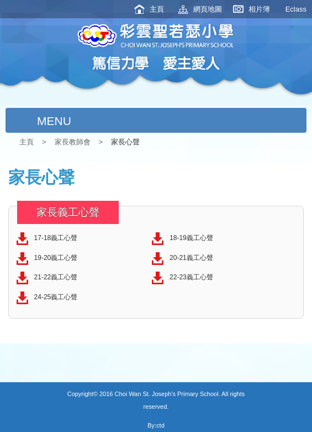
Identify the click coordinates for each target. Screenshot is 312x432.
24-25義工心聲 (56, 297)
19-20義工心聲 (56, 258)
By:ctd (156, 425)
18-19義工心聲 (191, 238)
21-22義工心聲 (56, 277)
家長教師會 (73, 142)
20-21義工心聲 (191, 258)
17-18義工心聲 (56, 238)
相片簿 (259, 9)
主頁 (157, 9)
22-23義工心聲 (191, 277)
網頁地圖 (207, 9)
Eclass (295, 9)
